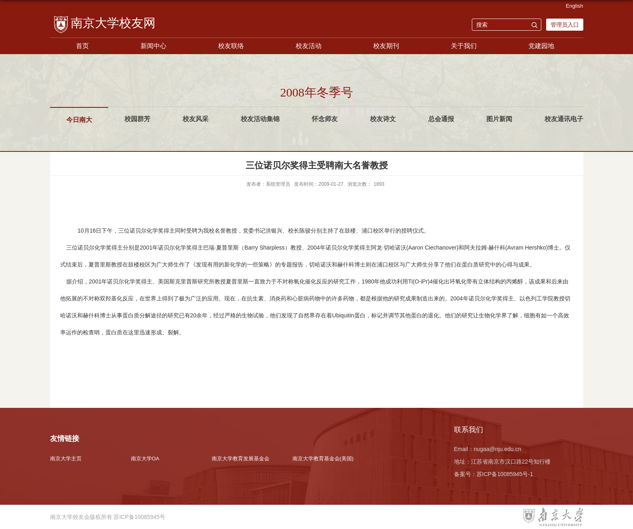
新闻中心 (153, 45)
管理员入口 (565, 24)
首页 (82, 45)
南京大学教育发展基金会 (240, 459)
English (574, 6)
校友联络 (231, 45)
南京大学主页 (66, 459)
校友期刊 (386, 45)
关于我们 (464, 45)
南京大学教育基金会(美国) (323, 459)
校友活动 (309, 45)
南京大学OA (145, 459)
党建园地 (541, 45)
